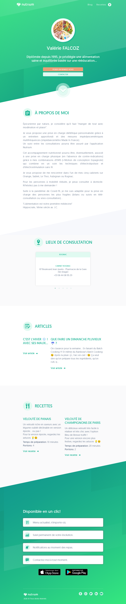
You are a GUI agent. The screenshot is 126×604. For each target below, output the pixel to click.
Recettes (101, 4)
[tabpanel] (63, 268)
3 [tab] (63, 288)
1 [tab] (55, 288)
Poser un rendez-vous (63, 69)
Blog (90, 4)
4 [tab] (67, 288)
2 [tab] (59, 288)
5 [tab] (71, 288)
